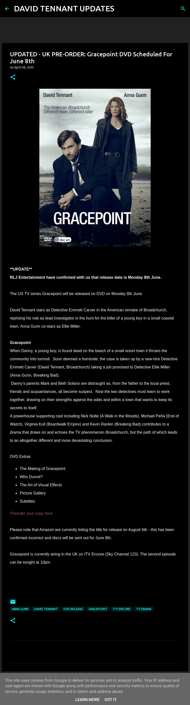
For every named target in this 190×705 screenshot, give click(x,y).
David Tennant (46, 609)
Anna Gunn (20, 609)
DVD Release (73, 609)
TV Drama (143, 609)
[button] (13, 77)
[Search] (121, 9)
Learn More (87, 699)
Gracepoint (98, 609)
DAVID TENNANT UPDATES (64, 8)
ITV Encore (121, 609)
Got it (110, 699)
